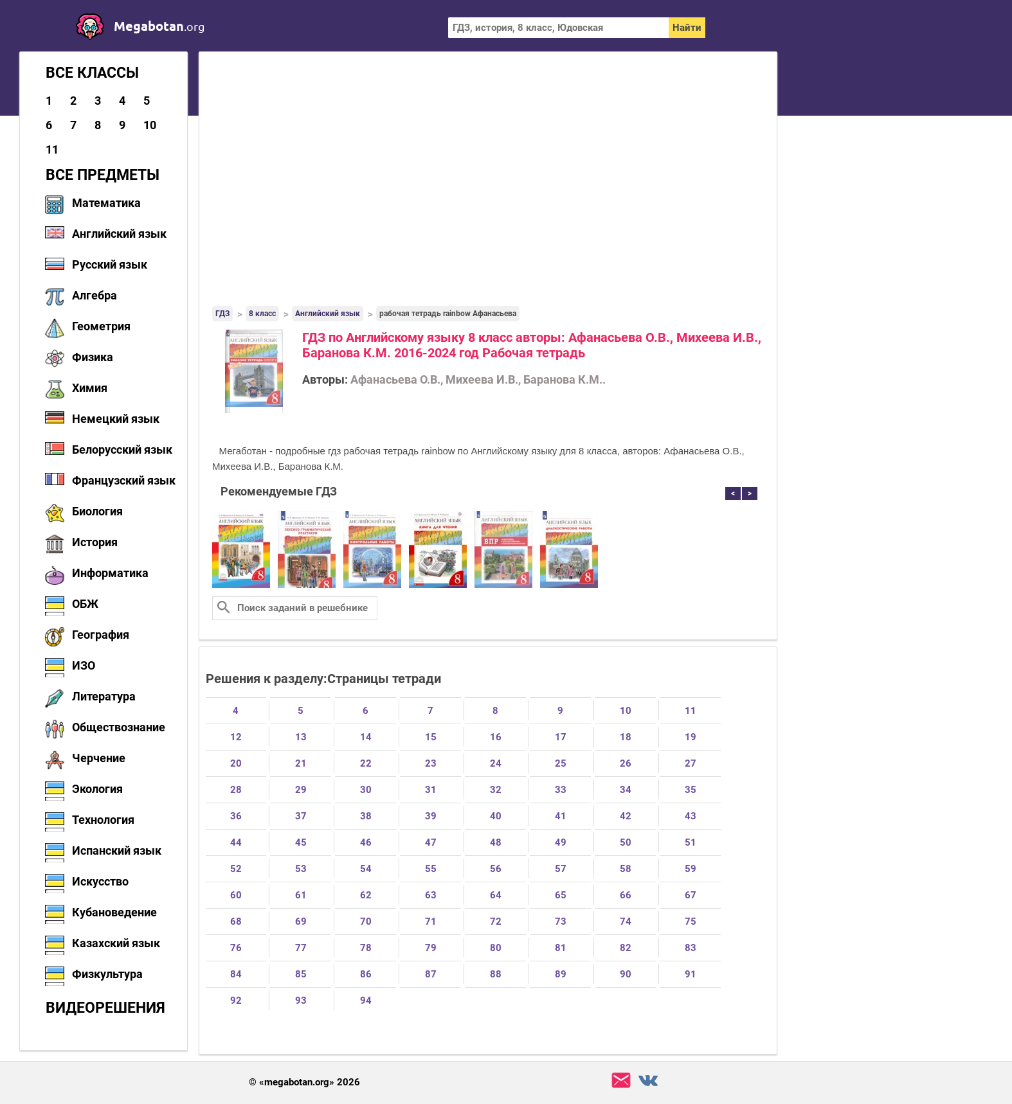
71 (431, 921)
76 (236, 948)
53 (301, 869)
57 (560, 869)
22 (366, 763)
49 (560, 842)
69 (301, 921)
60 (236, 895)
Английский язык (119, 233)
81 (560, 948)
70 (366, 921)
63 (431, 895)
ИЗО (83, 665)
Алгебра (94, 295)
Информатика (110, 573)
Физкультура (107, 974)
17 (560, 737)
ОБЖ (85, 603)
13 (301, 737)
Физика (92, 357)
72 (495, 921)
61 (301, 895)
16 (495, 737)
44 (236, 842)
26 (625, 763)
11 (52, 149)
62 (366, 895)
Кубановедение (114, 912)
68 (236, 921)
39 (431, 816)
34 (625, 790)
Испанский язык (116, 850)
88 (495, 974)
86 (366, 974)
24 (495, 763)
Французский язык (124, 480)
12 (236, 737)
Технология (103, 819)
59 (690, 869)
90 (625, 974)
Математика (106, 202)
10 (149, 125)
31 (431, 790)
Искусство (100, 881)
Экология (97, 789)
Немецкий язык (115, 418)
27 (690, 763)
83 (690, 948)
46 (366, 842)
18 (625, 737)
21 (301, 763)
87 (431, 974)
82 (625, 948)
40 (495, 816)
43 (690, 816)
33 (560, 790)
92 (236, 1000)
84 (236, 974)
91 (690, 974)
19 (690, 737)
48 (495, 842)
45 (301, 842)
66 (625, 895)
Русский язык (109, 264)
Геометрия (101, 326)
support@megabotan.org (621, 1081)
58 (625, 869)
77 (301, 948)
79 (431, 948)
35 (690, 790)
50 (625, 842)
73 (560, 921)
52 (236, 869)
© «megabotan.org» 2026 (304, 1082)
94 (366, 1000)
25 (560, 763)
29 (301, 790)
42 (625, 816)
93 (301, 1000)
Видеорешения (105, 1007)
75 (690, 921)
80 (495, 948)
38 (366, 816)
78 (366, 948)
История (95, 542)
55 (431, 869)
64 (495, 895)
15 (431, 737)
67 (690, 895)
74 (625, 921)
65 (560, 895)
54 (366, 869)
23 (431, 763)
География (100, 634)
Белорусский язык (122, 449)
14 (366, 737)
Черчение (98, 758)
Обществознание (118, 727)
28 (236, 790)
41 (560, 816)
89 (560, 974)
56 (495, 869)
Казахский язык (116, 943)
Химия (89, 388)
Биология (97, 511)
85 (301, 974)
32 (495, 790)
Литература (104, 696)
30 (366, 790)
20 (236, 763)
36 (236, 816)
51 (690, 842)
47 (431, 842)
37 (301, 816)
